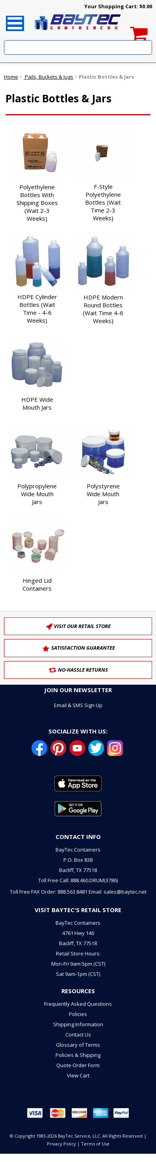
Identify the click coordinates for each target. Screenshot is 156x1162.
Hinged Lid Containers (37, 584)
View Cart (78, 1075)
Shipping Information (78, 1024)
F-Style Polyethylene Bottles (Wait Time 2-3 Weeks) (103, 202)
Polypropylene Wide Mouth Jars (37, 494)
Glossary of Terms (78, 1044)
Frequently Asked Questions (78, 1003)
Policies (78, 1014)
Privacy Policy (61, 1144)
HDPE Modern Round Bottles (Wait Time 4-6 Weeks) (103, 309)
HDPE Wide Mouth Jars (37, 403)
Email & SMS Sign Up (78, 705)
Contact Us (78, 1034)
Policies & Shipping (78, 1055)
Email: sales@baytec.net (118, 891)
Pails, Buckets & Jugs (48, 76)
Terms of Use (95, 1144)
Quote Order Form (78, 1065)
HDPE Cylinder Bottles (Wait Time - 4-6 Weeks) (37, 308)
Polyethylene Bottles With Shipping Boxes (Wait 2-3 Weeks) (37, 202)
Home (11, 76)
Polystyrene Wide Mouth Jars (103, 494)
